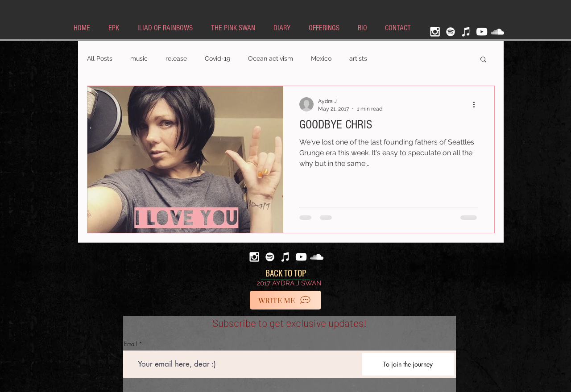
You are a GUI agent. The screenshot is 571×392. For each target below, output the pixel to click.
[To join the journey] (408, 364)
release (176, 58)
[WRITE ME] (285, 300)
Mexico (321, 58)
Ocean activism (270, 58)
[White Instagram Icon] (435, 31)
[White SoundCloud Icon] (497, 31)
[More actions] (477, 104)
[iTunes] (466, 31)
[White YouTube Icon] (481, 31)
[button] (483, 60)
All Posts (99, 58)
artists (358, 58)
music (139, 58)
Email (130, 344)
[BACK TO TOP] (285, 273)
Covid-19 (217, 58)
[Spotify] (450, 31)
